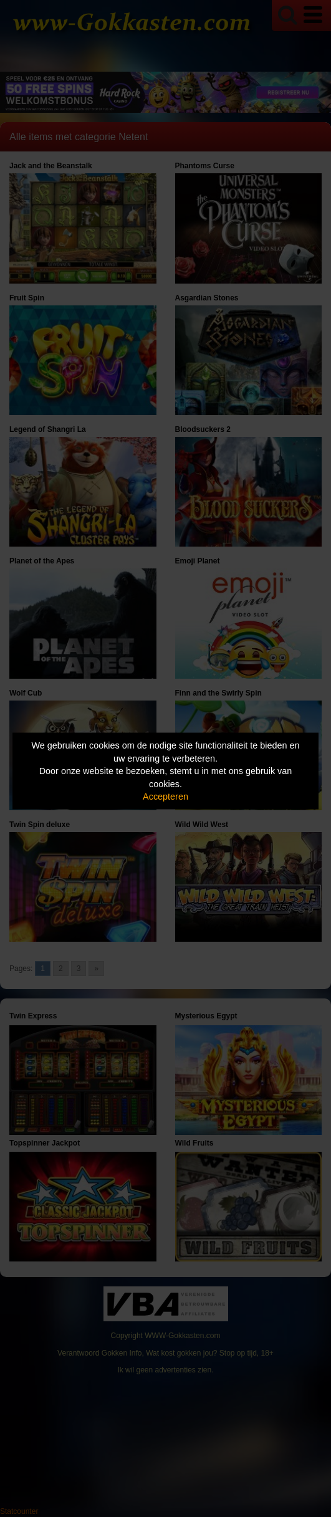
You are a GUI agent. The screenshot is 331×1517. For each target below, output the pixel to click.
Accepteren (165, 797)
